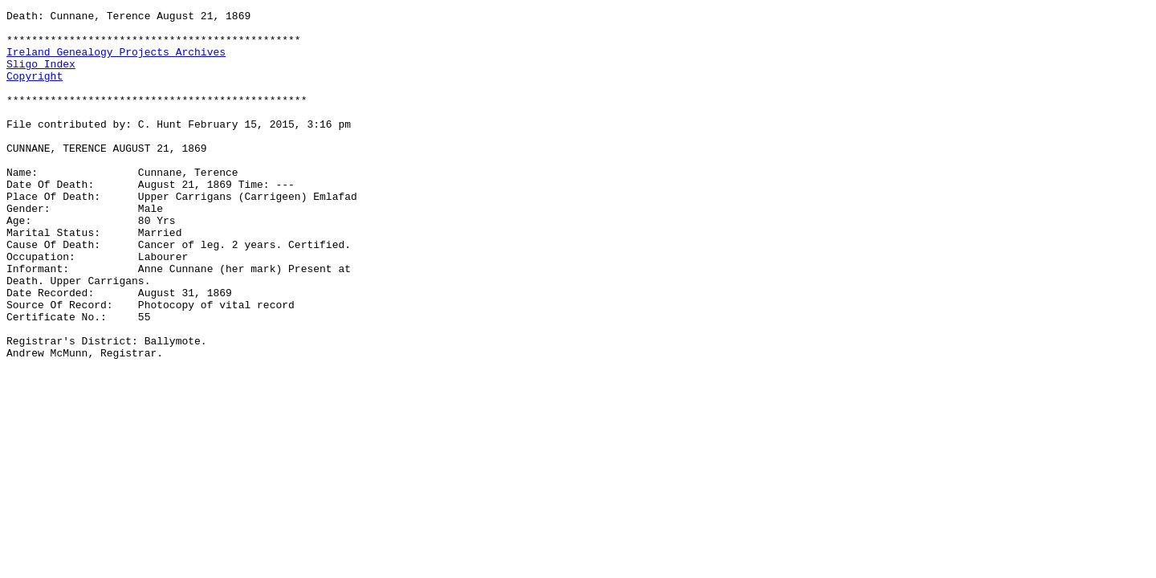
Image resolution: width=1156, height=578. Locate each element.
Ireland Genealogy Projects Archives (116, 61)
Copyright (34, 90)
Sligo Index (40, 75)
